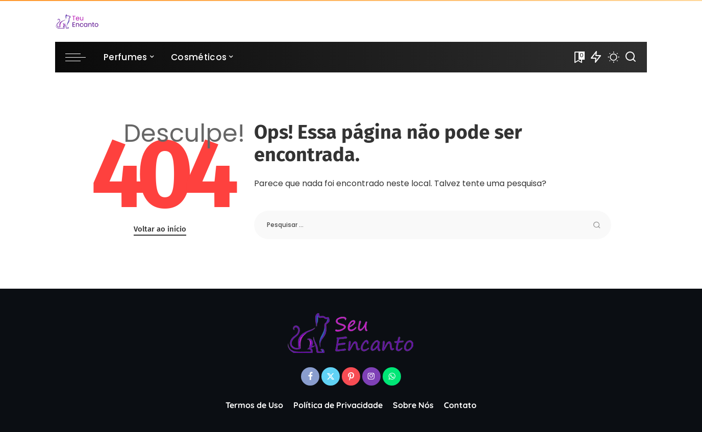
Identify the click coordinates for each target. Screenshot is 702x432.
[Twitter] (330, 376)
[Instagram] (371, 376)
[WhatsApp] (392, 376)
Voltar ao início (160, 229)
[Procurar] (630, 57)
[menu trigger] (80, 57)
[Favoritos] (578, 57)
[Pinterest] (351, 376)
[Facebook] (310, 376)
